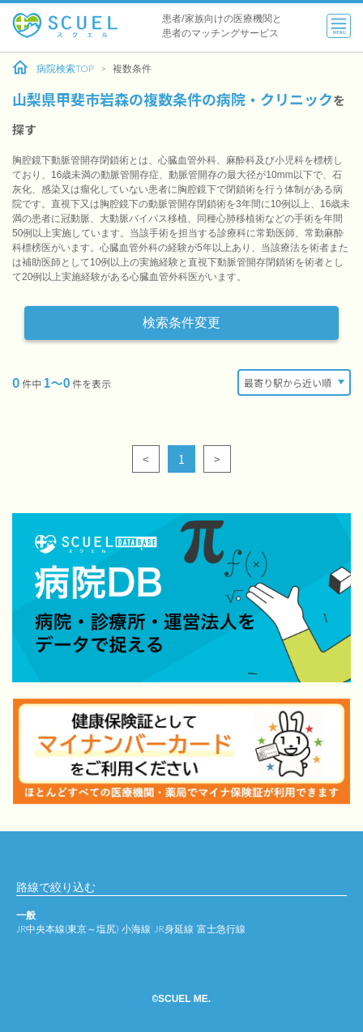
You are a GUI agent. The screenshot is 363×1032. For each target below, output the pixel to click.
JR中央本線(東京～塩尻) (67, 929)
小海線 (136, 929)
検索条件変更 (181, 322)
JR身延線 (173, 929)
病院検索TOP (53, 68)
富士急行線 (221, 929)
